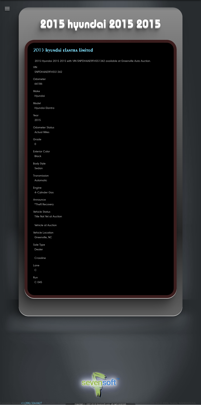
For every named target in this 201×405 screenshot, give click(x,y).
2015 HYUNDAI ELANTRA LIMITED (63, 50)
